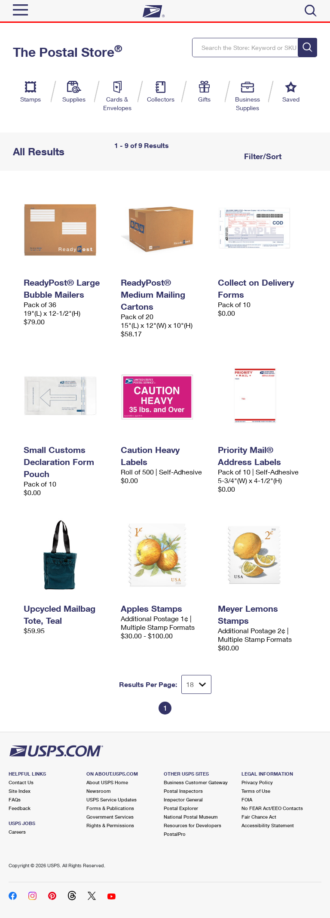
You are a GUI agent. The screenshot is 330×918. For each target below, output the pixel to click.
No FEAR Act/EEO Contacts (272, 808)
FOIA (246, 799)
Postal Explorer (181, 808)
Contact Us (21, 782)
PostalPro (175, 834)
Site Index (20, 791)
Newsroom (98, 791)
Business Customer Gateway (196, 782)
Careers (17, 832)
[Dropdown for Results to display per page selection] (196, 684)
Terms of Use (255, 791)
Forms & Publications (110, 808)
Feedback (20, 808)
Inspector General (183, 799)
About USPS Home (107, 782)
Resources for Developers (192, 825)
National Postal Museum (191, 816)
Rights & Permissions (110, 825)
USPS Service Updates (111, 799)
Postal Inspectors (183, 791)
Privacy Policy (257, 782)
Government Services (110, 816)
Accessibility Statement (267, 825)
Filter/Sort (261, 156)
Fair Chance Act (258, 816)
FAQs (15, 799)
